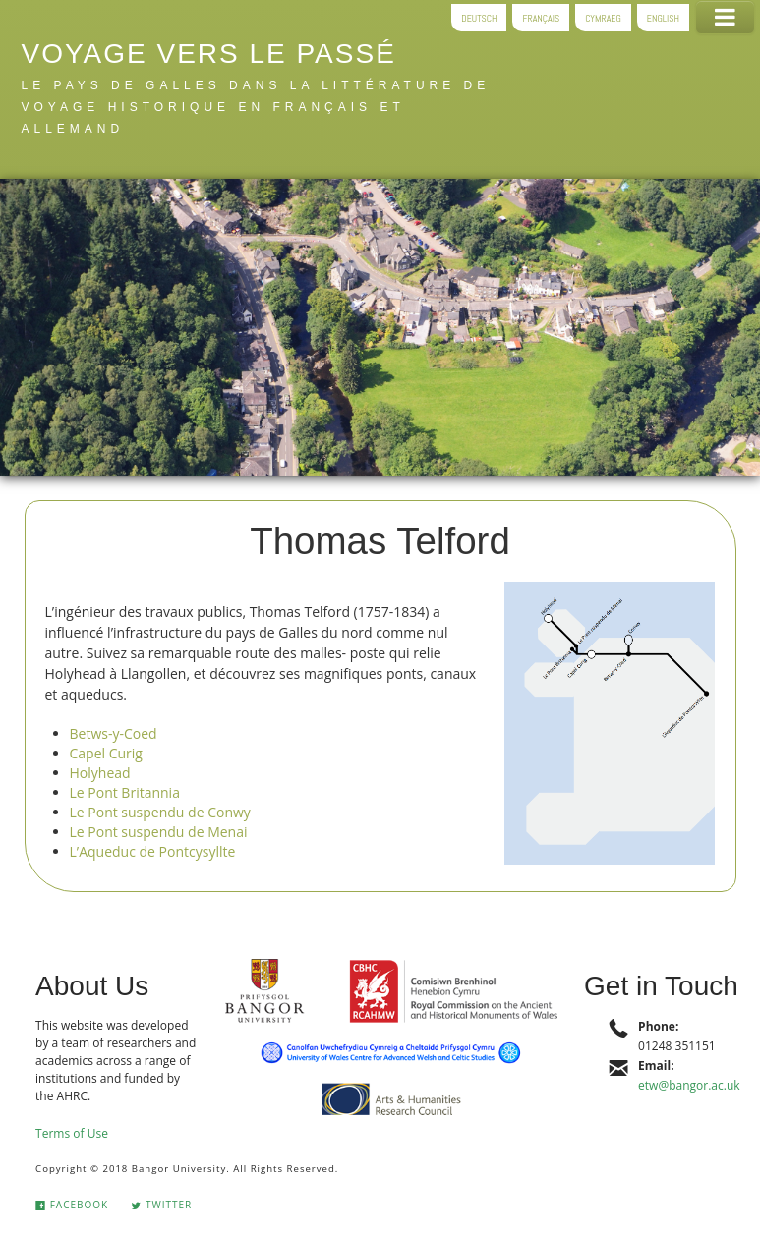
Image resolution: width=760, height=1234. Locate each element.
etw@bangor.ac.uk (688, 1085)
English (663, 17)
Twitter (161, 1204)
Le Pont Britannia (125, 792)
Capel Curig (106, 753)
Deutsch (479, 17)
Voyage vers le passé (209, 53)
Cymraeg (603, 17)
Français (540, 17)
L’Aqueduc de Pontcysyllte (153, 851)
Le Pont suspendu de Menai (159, 831)
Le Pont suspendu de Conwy (160, 812)
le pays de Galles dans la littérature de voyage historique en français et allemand (256, 107)
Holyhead (100, 772)
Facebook (71, 1204)
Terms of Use (71, 1133)
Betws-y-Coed (113, 733)
